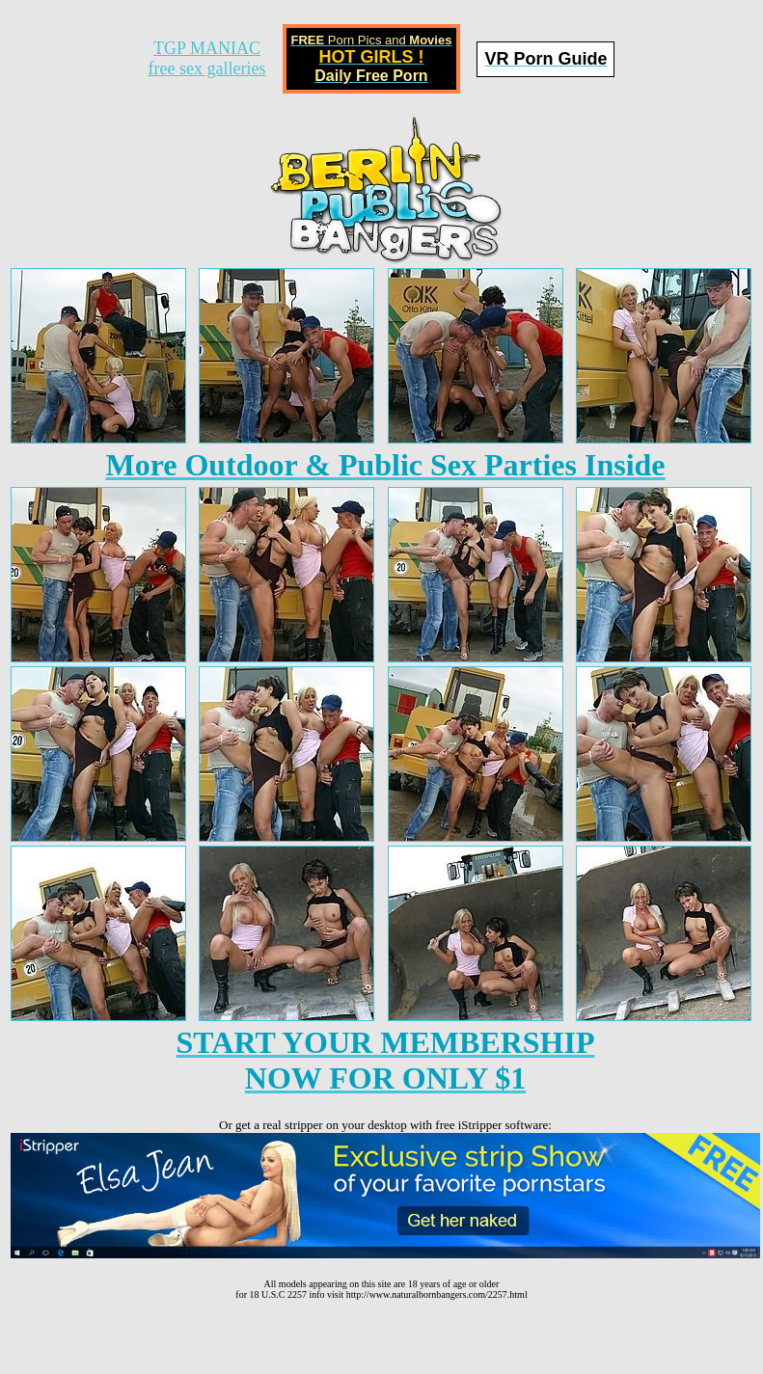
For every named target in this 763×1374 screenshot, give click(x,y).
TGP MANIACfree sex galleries (207, 58)
